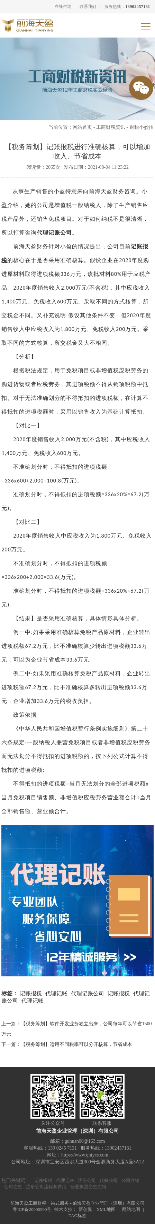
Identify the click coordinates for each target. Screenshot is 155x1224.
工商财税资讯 (110, 127)
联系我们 (88, 6)
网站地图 (131, 1209)
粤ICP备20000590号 (32, 1209)
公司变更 (13, 1186)
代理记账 (56, 993)
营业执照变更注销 (88, 1186)
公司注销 (130, 1180)
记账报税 (31, 993)
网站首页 (82, 127)
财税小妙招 (141, 127)
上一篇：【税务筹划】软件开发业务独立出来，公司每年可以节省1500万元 (76, 1029)
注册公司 (87, 1180)
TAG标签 (77, 1215)
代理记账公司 (54, 233)
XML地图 (106, 1209)
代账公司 (109, 1180)
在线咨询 (63, 6)
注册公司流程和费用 (46, 1186)
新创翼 (85, 1209)
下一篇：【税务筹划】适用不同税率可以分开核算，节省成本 (66, 1044)
